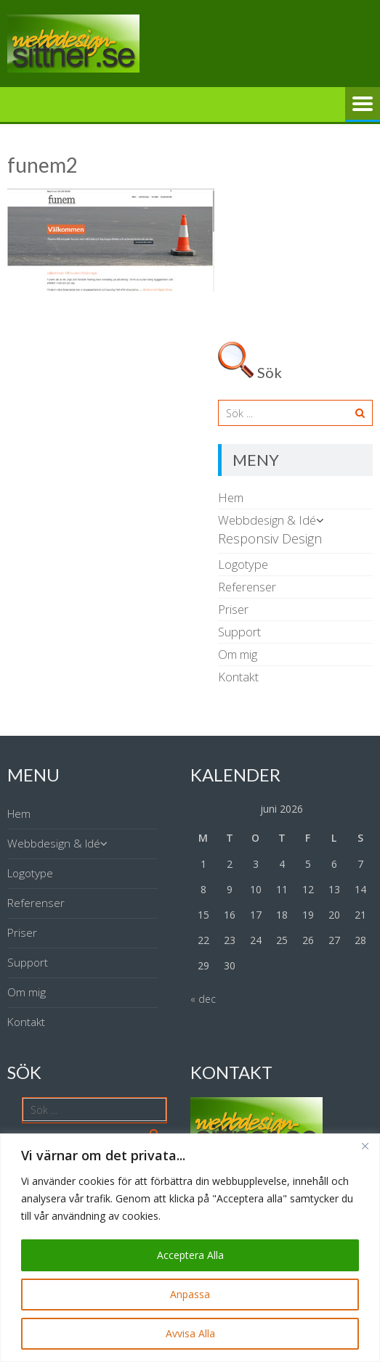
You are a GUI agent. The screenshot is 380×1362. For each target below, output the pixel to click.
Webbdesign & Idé (267, 520)
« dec (203, 999)
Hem (230, 497)
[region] (190, 1247)
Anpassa (190, 1294)
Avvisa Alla (190, 1333)
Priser (233, 609)
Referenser (247, 586)
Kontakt (238, 676)
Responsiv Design (270, 538)
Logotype (243, 564)
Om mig (237, 654)
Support (239, 631)
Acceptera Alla (190, 1255)
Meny (362, 104)
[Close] (364, 1145)
